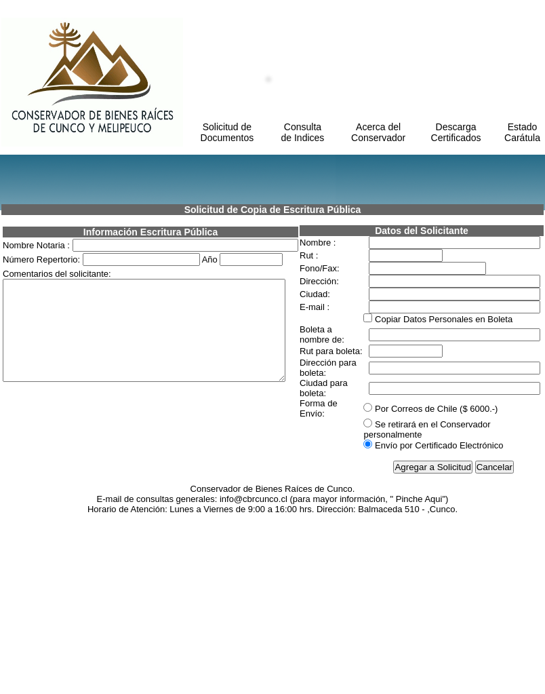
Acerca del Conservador (378, 132)
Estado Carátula (522, 132)
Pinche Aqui (419, 677)
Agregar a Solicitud (433, 645)
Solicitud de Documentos (227, 132)
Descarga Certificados (456, 132)
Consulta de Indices (303, 132)
